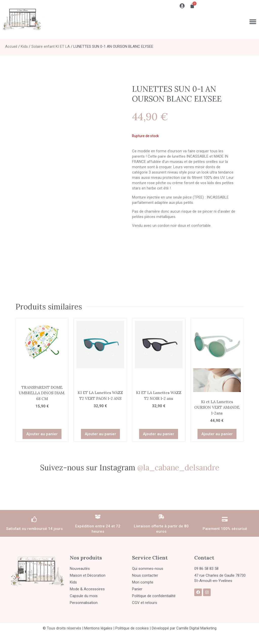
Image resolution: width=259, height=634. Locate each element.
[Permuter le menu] (252, 21)
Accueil (11, 46)
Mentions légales (98, 625)
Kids (24, 46)
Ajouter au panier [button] (42, 431)
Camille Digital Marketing (196, 625)
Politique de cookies (132, 625)
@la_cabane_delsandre (178, 464)
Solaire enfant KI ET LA (50, 46)
